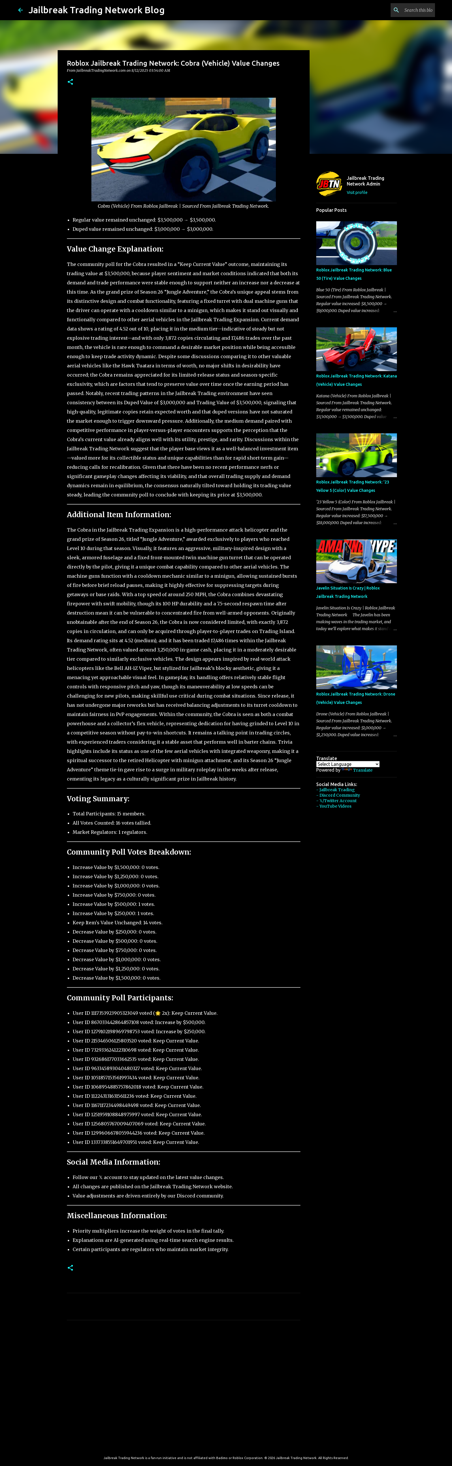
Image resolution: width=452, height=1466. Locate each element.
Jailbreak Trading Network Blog (97, 10)
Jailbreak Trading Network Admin (365, 180)
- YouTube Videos (333, 806)
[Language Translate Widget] (348, 764)
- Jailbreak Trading (335, 789)
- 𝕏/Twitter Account (336, 800)
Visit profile (357, 192)
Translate (357, 770)
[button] (70, 82)
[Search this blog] (404, 10)
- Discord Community (338, 795)
